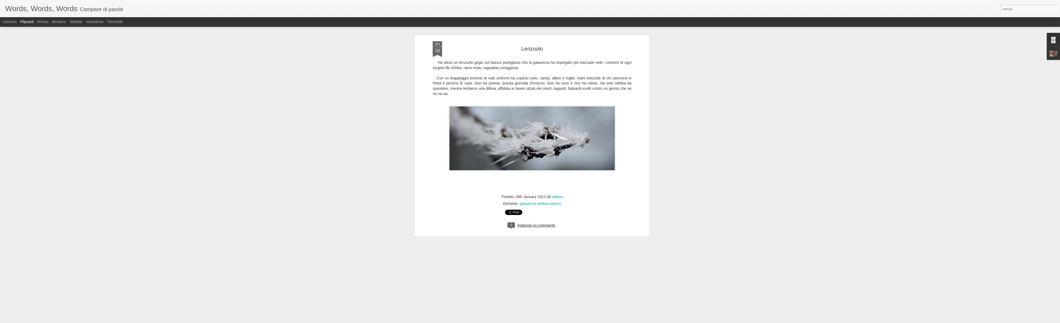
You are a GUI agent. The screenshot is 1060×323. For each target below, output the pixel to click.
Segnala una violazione (568, 320)
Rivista (42, 22)
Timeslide (115, 22)
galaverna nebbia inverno (540, 144)
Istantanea (94, 22)
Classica (10, 22)
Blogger (546, 320)
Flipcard (27, 22)
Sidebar (75, 22)
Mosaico (59, 22)
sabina (557, 137)
